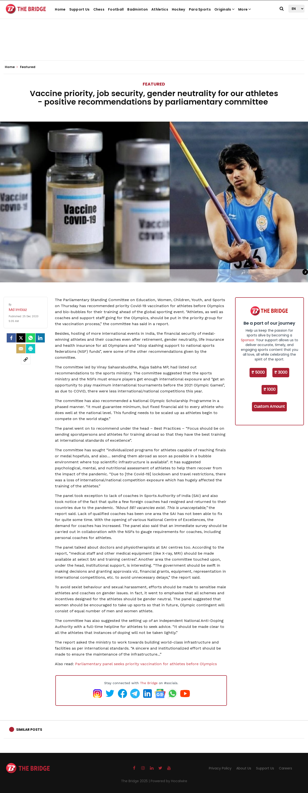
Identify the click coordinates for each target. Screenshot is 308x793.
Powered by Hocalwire (169, 781)
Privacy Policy (220, 768)
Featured (154, 84)
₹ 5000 (258, 372)
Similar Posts (29, 729)
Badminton (137, 9)
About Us (243, 768)
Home (60, 9)
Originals (224, 9)
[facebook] (11, 338)
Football (116, 9)
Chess (99, 9)
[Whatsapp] (30, 338)
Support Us (79, 9)
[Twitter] (21, 338)
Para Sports (200, 9)
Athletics (159, 9)
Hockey (178, 9)
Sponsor (247, 340)
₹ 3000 (280, 372)
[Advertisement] (154, 46)
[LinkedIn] (40, 338)
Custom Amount (269, 406)
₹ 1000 (269, 389)
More (244, 9)
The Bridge (149, 683)
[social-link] (26, 359)
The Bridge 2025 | (136, 781)
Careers (285, 768)
